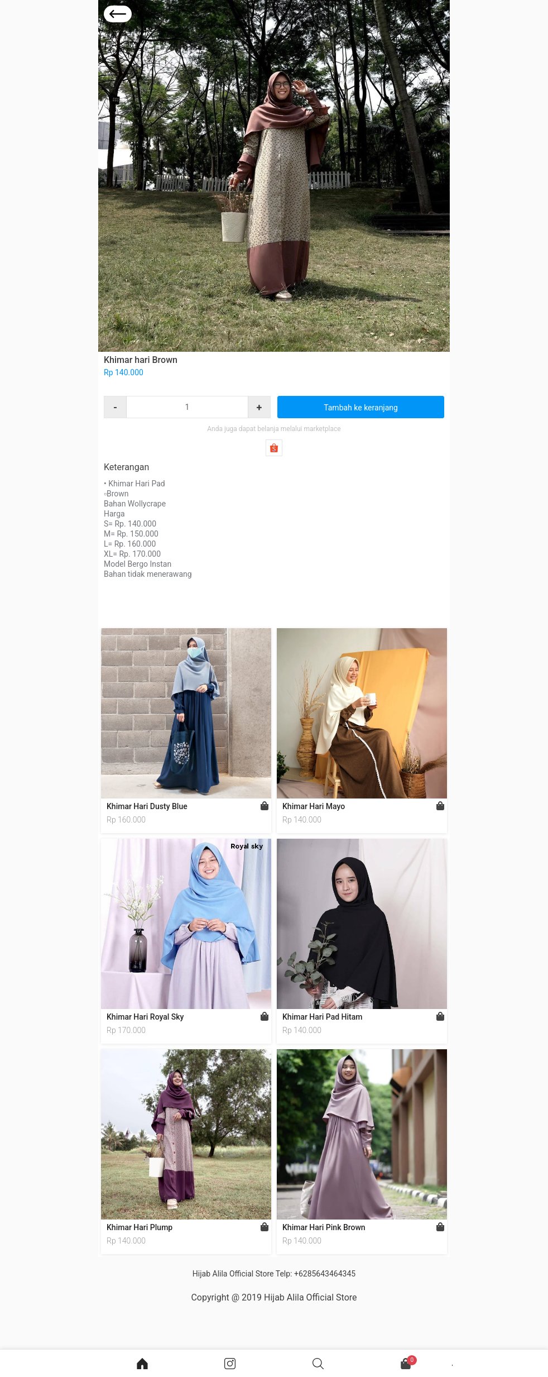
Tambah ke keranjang (361, 407)
